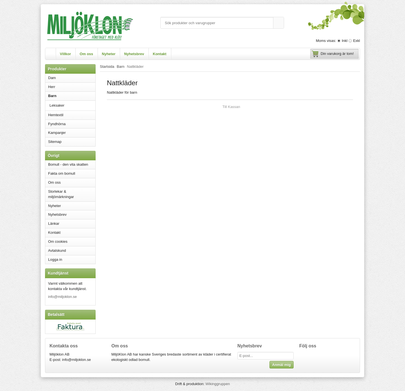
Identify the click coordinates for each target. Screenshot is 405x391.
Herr (71, 87)
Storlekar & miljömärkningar (61, 194)
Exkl (356, 41)
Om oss (86, 54)
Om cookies (58, 241)
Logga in (55, 259)
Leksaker (57, 105)
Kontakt (159, 54)
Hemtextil (71, 115)
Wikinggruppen (217, 384)
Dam (71, 78)
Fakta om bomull (61, 173)
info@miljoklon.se (62, 297)
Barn (71, 96)
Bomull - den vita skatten (68, 164)
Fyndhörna (57, 124)
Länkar (53, 223)
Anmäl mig (281, 365)
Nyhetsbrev (134, 54)
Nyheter (108, 54)
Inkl (344, 41)
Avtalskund (57, 250)
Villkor (65, 54)
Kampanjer (57, 133)
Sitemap (55, 142)
